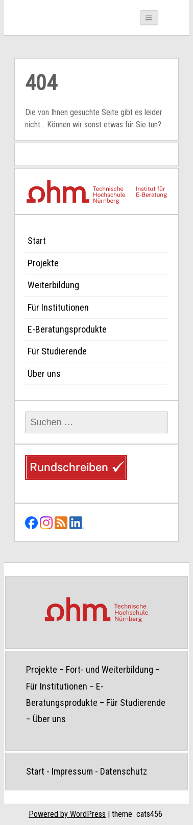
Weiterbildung (53, 285)
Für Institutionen (58, 307)
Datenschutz (123, 771)
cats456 (149, 814)
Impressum (72, 771)
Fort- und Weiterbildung (109, 669)
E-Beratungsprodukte (67, 329)
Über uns (44, 373)
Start (37, 240)
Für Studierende (57, 351)
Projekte (43, 263)
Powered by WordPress (67, 814)
